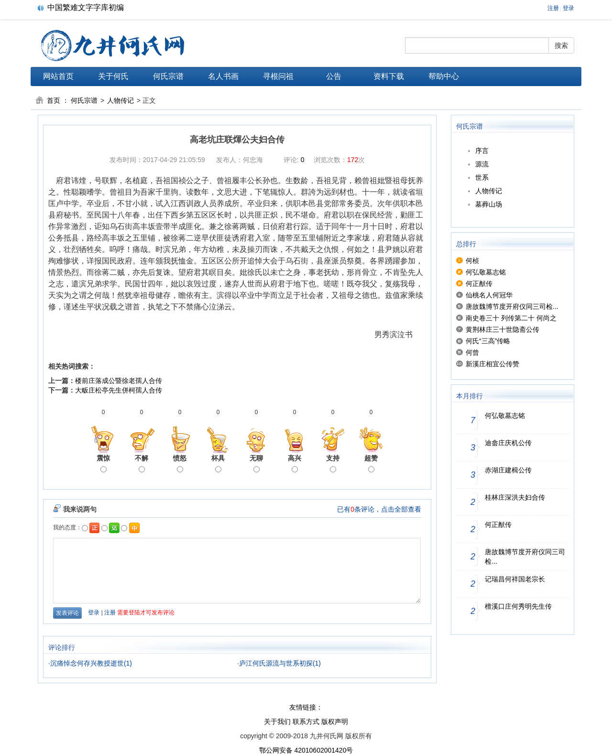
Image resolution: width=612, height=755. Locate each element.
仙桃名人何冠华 (489, 295)
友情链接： (306, 707)
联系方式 (306, 721)
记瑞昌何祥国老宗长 (515, 579)
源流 (482, 164)
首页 (53, 100)
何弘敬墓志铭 (486, 272)
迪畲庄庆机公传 (508, 443)
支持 (332, 463)
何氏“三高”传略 (488, 341)
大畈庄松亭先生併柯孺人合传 (118, 390)
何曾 (472, 352)
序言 (482, 150)
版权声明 (334, 721)
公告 (333, 76)
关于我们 (277, 721)
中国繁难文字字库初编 (85, 7)
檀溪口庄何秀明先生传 (518, 606)
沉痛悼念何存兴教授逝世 (87, 663)
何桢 (472, 260)
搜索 (561, 45)
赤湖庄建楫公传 (508, 470)
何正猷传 (479, 283)
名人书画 (223, 76)
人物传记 (120, 100)
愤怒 (179, 463)
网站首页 (58, 76)
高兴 (294, 463)
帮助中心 (443, 76)
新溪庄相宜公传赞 (492, 364)
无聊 (256, 463)
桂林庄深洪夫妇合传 (515, 497)
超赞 (371, 463)
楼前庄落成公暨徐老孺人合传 (118, 380)
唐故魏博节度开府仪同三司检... (512, 306)
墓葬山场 (488, 204)
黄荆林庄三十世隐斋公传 (502, 329)
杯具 (218, 463)
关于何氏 (113, 76)
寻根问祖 (278, 76)
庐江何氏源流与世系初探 (276, 663)
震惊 (103, 463)
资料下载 (388, 76)
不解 (141, 463)
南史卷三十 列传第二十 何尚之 (511, 318)
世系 (482, 177)
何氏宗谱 (168, 76)
